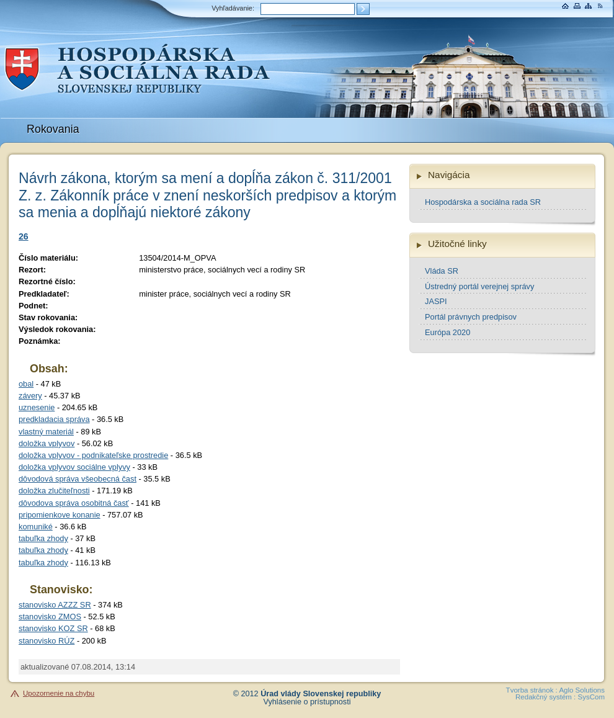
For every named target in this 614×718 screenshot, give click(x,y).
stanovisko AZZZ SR (55, 604)
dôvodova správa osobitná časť (74, 503)
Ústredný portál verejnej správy (479, 286)
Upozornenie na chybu (58, 693)
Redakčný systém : (545, 697)
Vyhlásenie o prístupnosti (307, 702)
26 (24, 236)
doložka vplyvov (46, 443)
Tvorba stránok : (532, 690)
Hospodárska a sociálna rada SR (483, 202)
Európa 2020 (447, 332)
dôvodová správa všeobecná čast (77, 478)
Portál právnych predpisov (471, 316)
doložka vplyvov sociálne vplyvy (74, 467)
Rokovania (53, 129)
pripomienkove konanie (59, 514)
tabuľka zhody (43, 538)
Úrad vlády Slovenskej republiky (320, 693)
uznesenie (37, 407)
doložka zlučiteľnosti (54, 490)
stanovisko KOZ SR (53, 628)
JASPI (436, 301)
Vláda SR (441, 271)
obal (26, 383)
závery (30, 395)
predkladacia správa (54, 419)
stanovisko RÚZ (46, 640)
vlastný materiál (46, 431)
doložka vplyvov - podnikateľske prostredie (93, 455)
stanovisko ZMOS (50, 616)
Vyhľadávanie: (232, 8)
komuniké (36, 526)
